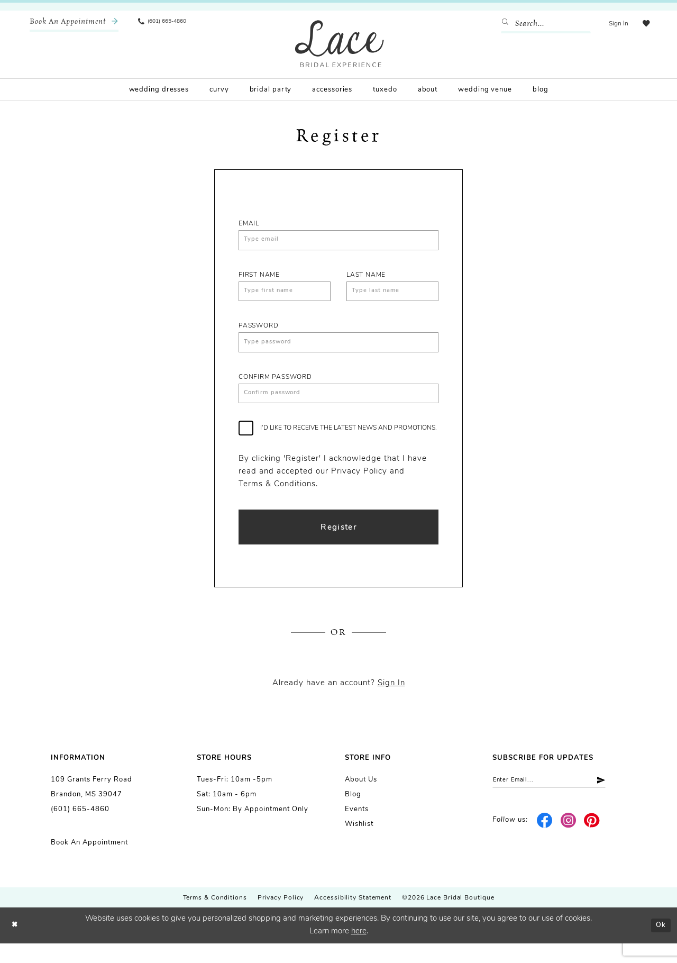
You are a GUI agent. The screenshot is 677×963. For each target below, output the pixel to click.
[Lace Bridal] (339, 43)
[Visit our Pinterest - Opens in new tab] (592, 842)
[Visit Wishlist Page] (645, 24)
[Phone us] (167, 24)
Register (338, 544)
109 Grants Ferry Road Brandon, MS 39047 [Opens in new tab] (91, 806)
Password (258, 333)
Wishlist (359, 843)
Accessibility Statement (352, 917)
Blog (353, 814)
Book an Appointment (89, 862)
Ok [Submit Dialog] (659, 945)
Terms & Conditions (215, 917)
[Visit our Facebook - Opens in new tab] (545, 842)
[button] (615, 24)
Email (249, 224)
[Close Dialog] (15, 944)
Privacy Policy (281, 917)
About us (361, 799)
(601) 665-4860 (80, 828)
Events (357, 828)
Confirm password (275, 387)
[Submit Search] (504, 23)
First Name (259, 278)
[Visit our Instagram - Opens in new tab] (568, 842)
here (359, 951)
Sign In (391, 703)
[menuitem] (74, 24)
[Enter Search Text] (542, 23)
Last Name (366, 278)
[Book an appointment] (74, 24)
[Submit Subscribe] (617, 801)
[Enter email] (559, 801)
